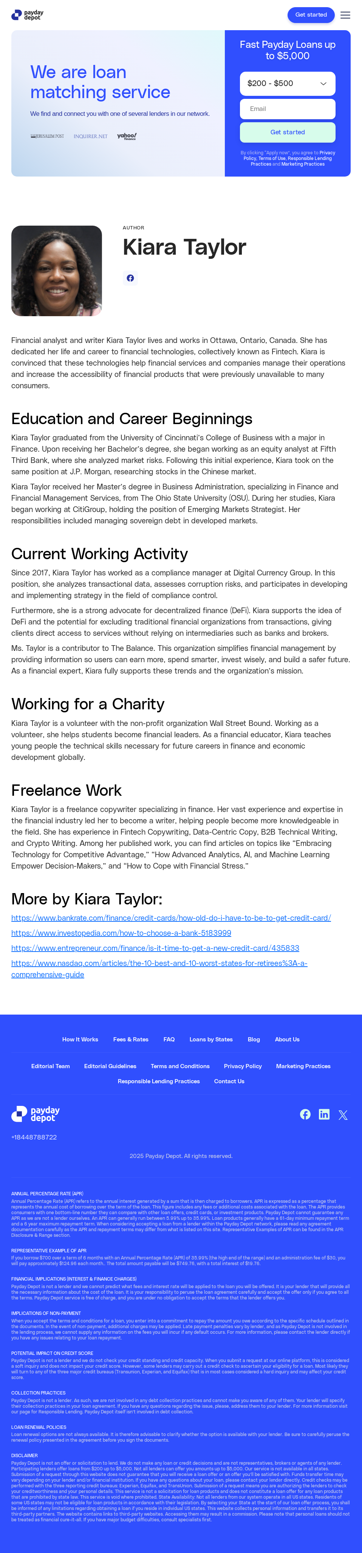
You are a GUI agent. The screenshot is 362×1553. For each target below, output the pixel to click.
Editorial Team (50, 1066)
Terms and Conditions (180, 1066)
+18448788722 (34, 1137)
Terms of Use (272, 158)
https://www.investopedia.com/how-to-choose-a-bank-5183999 (121, 933)
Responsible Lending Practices (159, 1081)
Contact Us (229, 1081)
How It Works (80, 1040)
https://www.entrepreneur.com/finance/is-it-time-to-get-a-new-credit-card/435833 (155, 948)
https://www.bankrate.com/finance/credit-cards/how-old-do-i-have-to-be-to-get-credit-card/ (171, 918)
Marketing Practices (303, 164)
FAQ (169, 1040)
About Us (287, 1040)
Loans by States (211, 1040)
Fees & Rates (131, 1040)
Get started (311, 15)
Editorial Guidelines (110, 1066)
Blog (254, 1040)
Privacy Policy (243, 1066)
